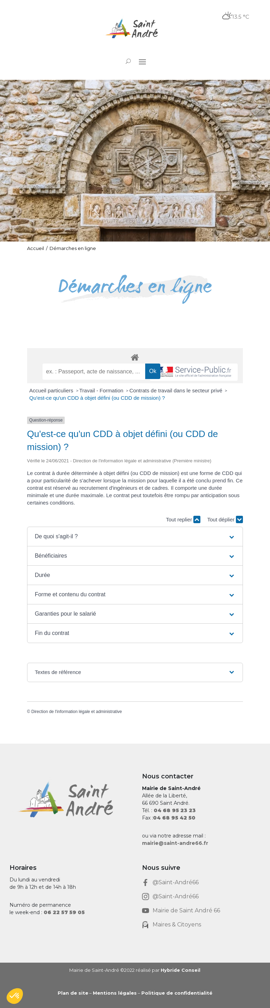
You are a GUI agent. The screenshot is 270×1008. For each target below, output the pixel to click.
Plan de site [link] (73, 993)
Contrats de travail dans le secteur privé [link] (176, 390)
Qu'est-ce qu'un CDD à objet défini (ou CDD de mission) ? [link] (97, 398)
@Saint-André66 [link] (176, 882)
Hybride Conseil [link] (180, 970)
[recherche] (94, 372)
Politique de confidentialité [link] (176, 993)
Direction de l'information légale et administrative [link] (76, 711)
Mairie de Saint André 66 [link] (186, 910)
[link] (135, 29)
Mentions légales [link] (115, 993)
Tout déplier (225, 519)
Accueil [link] (35, 248)
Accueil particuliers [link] (52, 390)
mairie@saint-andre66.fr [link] (175, 843)
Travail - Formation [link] (102, 390)
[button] (142, 61)
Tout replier (183, 519)
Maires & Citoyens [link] (177, 924)
